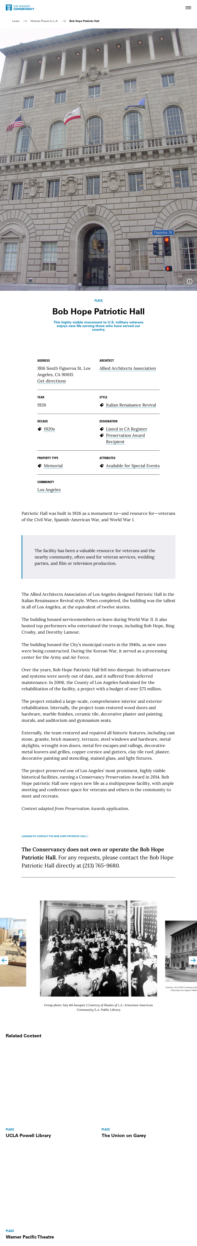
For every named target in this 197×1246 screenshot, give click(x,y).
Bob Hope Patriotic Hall (84, 21)
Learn (15, 21)
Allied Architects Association (127, 450)
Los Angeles (49, 572)
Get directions (51, 463)
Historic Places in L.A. (44, 21)
